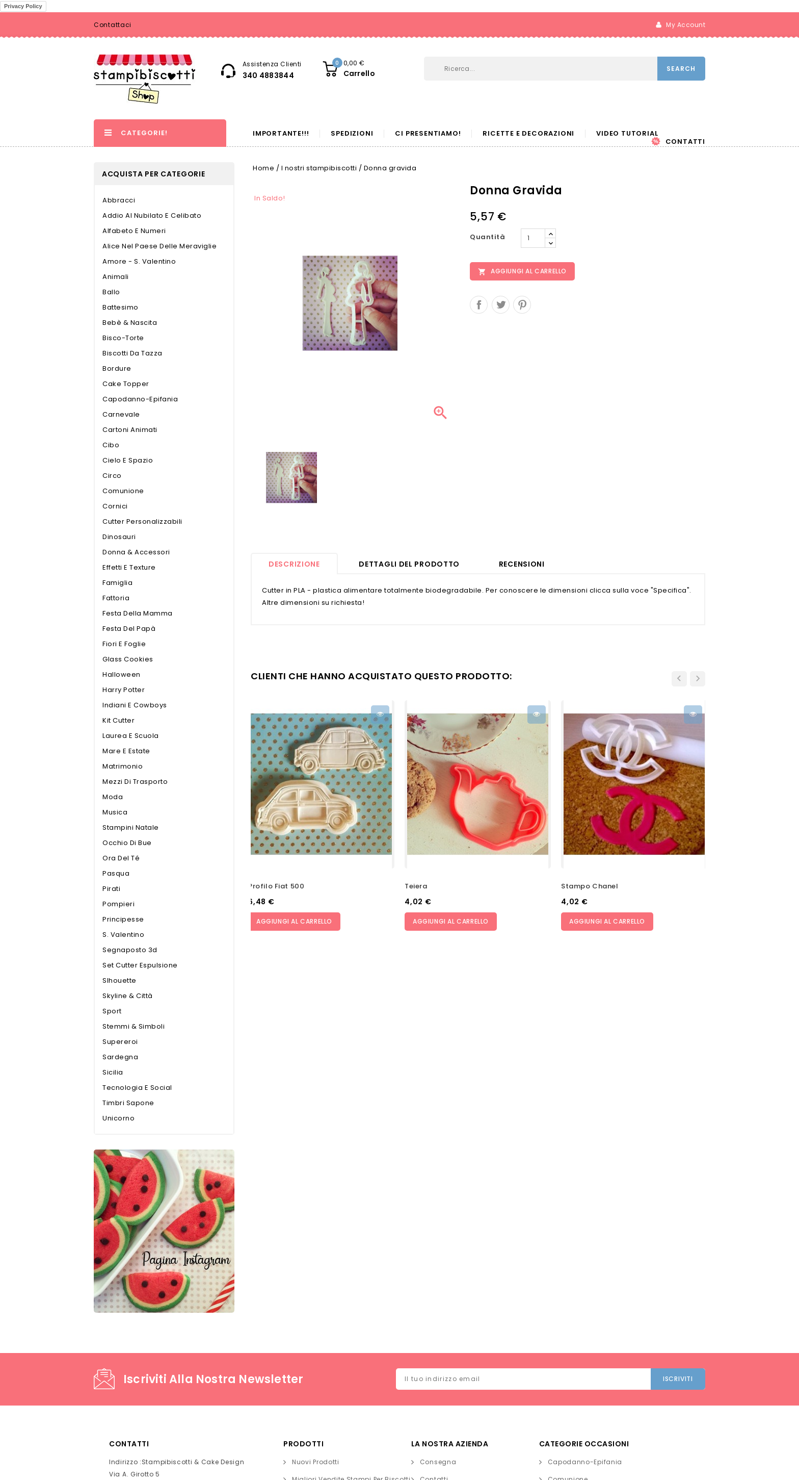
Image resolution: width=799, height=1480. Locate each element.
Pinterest (522, 304)
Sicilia (112, 1072)
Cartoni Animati (129, 430)
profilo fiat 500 (276, 886)
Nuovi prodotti (315, 1462)
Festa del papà (128, 628)
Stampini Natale (130, 827)
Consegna (438, 1462)
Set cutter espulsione (140, 965)
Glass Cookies (127, 659)
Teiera (416, 886)
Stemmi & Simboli (133, 1026)
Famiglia (117, 583)
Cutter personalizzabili (142, 521)
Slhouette (119, 980)
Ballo (111, 292)
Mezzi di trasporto (135, 781)
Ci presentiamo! (428, 134)
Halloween (121, 674)
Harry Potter (123, 690)
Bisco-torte (123, 338)
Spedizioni (352, 134)
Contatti (685, 142)
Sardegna (120, 1057)
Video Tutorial (627, 134)
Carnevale (121, 414)
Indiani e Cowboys (134, 705)
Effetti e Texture (129, 567)
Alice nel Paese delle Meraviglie (159, 246)
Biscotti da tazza (132, 353)
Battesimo (120, 307)
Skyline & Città (127, 996)
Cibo (110, 445)
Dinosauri (119, 537)
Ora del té (121, 858)
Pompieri (118, 904)
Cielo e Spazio (127, 460)
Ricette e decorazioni (528, 134)
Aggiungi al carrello (522, 271)
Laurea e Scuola (130, 736)
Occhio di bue (127, 843)
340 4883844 (268, 75)
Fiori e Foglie (124, 644)
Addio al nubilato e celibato (151, 215)
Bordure (116, 368)
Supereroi (120, 1042)
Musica (114, 812)
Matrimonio (122, 766)
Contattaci (112, 24)
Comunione (123, 491)
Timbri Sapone (128, 1103)
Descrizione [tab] (294, 564)
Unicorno (118, 1118)
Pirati (111, 889)
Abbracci (118, 200)
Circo (112, 475)
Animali (115, 277)
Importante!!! (281, 134)
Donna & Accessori (136, 552)
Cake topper (125, 384)
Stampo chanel (590, 886)
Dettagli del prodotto (409, 564)
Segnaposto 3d (129, 950)
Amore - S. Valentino (139, 261)
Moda (112, 797)
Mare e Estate (126, 751)
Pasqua (115, 873)
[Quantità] (533, 238)
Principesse (123, 919)
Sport (112, 1011)
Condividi (478, 304)
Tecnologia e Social (137, 1087)
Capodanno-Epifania (140, 399)
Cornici (115, 506)
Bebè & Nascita (129, 322)
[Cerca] (493, 69)
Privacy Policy (23, 6)
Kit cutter (118, 720)
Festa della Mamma (137, 613)
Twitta (500, 304)
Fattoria (115, 598)
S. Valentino (123, 934)
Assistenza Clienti (272, 64)
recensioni (522, 564)
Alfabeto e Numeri (134, 231)
